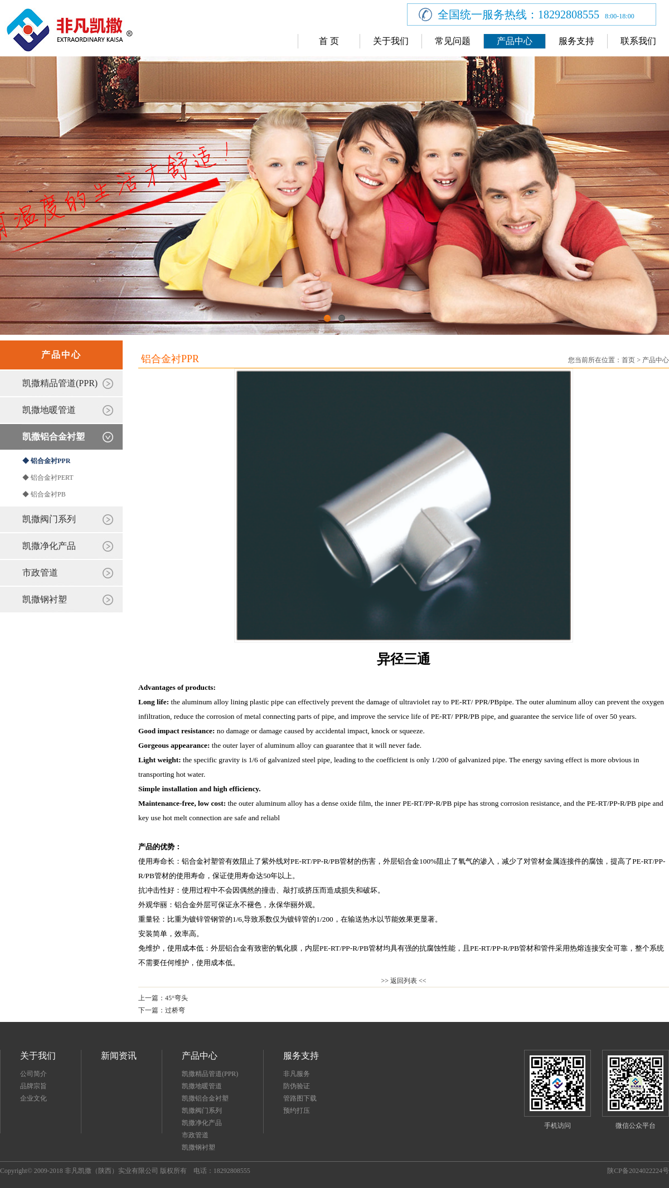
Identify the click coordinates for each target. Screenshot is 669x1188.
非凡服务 (296, 1074)
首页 (628, 360)
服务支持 (576, 41)
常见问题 (453, 41)
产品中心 (514, 41)
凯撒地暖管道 (49, 410)
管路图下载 (300, 1098)
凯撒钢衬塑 (44, 599)
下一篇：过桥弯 (161, 1010)
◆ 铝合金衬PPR (46, 461)
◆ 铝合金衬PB (44, 494)
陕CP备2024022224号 (638, 1171)
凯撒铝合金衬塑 (53, 436)
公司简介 (33, 1074)
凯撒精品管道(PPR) (60, 383)
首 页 (329, 41)
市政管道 (40, 572)
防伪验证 (296, 1086)
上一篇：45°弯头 (163, 998)
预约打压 (296, 1110)
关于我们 (391, 41)
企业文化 (33, 1098)
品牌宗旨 (33, 1086)
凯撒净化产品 (49, 546)
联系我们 (638, 41)
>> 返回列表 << (403, 981)
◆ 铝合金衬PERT (48, 477)
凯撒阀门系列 (49, 519)
